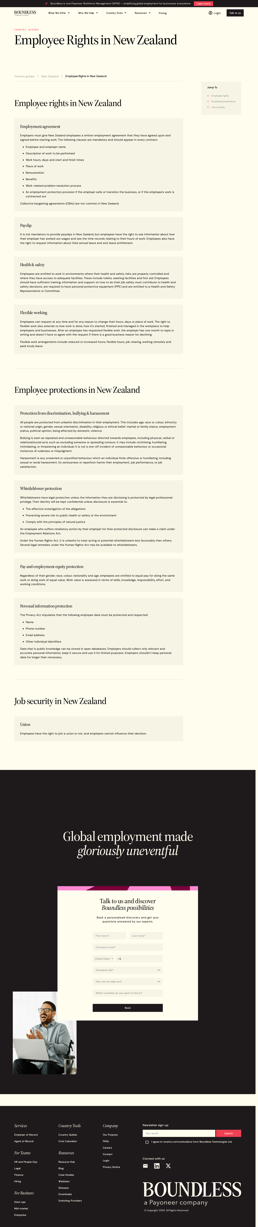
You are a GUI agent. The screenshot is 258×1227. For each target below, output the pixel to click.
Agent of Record (24, 1141)
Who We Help (88, 13)
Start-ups (20, 1202)
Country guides (24, 76)
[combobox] (128, 993)
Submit (228, 1133)
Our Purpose (110, 1134)
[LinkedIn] (157, 1166)
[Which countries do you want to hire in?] (128, 993)
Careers (107, 1147)
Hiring (17, 1181)
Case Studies (66, 1174)
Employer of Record (26, 1134)
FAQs (106, 1141)
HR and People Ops (25, 1161)
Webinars (63, 1181)
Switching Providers (70, 1200)
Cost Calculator (67, 1141)
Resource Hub (66, 1161)
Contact (107, 1154)
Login (106, 1160)
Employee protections (223, 101)
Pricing (163, 13)
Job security (218, 107)
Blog (61, 1168)
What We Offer (59, 13)
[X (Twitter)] (168, 1166)
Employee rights (220, 95)
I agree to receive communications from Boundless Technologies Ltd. (191, 1141)
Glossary (63, 1187)
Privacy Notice (111, 1167)
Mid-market (21, 1208)
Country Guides (67, 1134)
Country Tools (117, 13)
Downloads (65, 1194)
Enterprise (20, 1215)
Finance (18, 1174)
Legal (17, 1168)
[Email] (145, 1166)
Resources (143, 13)
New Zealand (50, 76)
